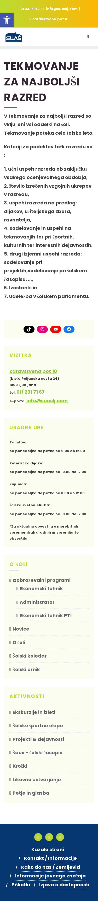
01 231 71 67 (29, 8)
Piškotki (20, 884)
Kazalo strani (47, 849)
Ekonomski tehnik (41, 588)
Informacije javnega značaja (50, 875)
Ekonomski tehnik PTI (46, 615)
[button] (7, 20)
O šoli (19, 642)
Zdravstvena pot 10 (49, 19)
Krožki (20, 766)
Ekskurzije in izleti (34, 712)
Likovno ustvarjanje (37, 779)
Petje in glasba (31, 793)
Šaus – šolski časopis (37, 752)
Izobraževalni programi (42, 580)
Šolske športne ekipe (38, 725)
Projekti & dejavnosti (38, 739)
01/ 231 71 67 (30, 392)
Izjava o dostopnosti (64, 884)
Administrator (37, 602)
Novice (21, 629)
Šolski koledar (30, 656)
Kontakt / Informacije (50, 858)
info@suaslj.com (60, 8)
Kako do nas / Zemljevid (50, 867)
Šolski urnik (26, 669)
